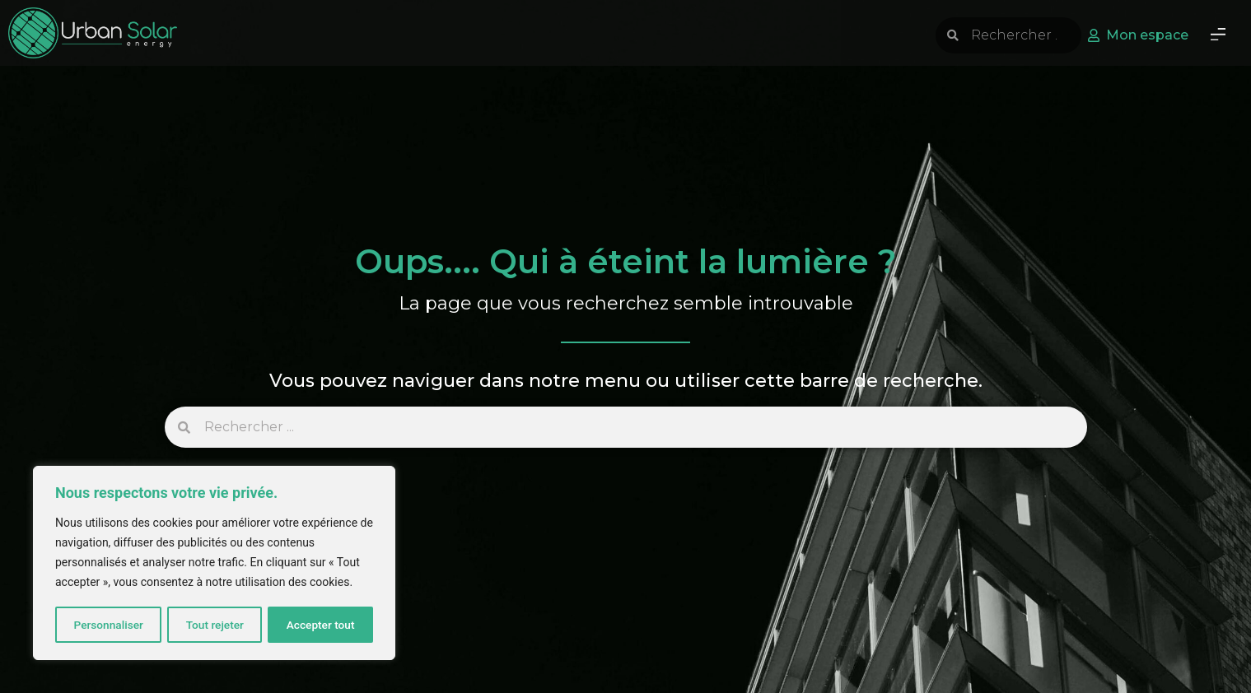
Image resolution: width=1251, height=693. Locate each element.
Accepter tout (321, 624)
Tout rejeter (215, 624)
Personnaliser (107, 624)
